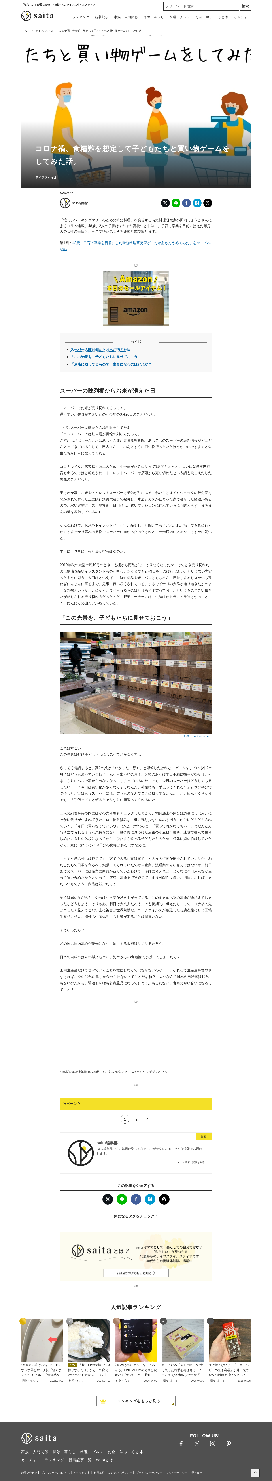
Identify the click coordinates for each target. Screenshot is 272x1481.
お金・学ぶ (204, 17)
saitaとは (104, 1460)
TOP (26, 30)
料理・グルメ (180, 17)
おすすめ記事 (82, 1472)
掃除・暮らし (154, 17)
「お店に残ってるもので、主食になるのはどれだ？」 (112, 364)
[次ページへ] (136, 1104)
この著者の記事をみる (192, 1162)
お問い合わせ (29, 1472)
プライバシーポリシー (149, 1472)
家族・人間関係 (126, 17)
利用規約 (99, 1472)
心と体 (223, 17)
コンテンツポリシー (120, 1472)
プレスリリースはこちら (55, 1472)
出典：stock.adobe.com (198, 736)
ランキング (81, 17)
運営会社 (196, 1472)
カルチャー (242, 17)
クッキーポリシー (176, 1472)
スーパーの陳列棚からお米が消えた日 (100, 349)
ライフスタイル (44, 30)
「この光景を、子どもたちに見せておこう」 (105, 357)
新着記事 (102, 17)
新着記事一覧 (80, 1460)
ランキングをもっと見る (138, 1401)
